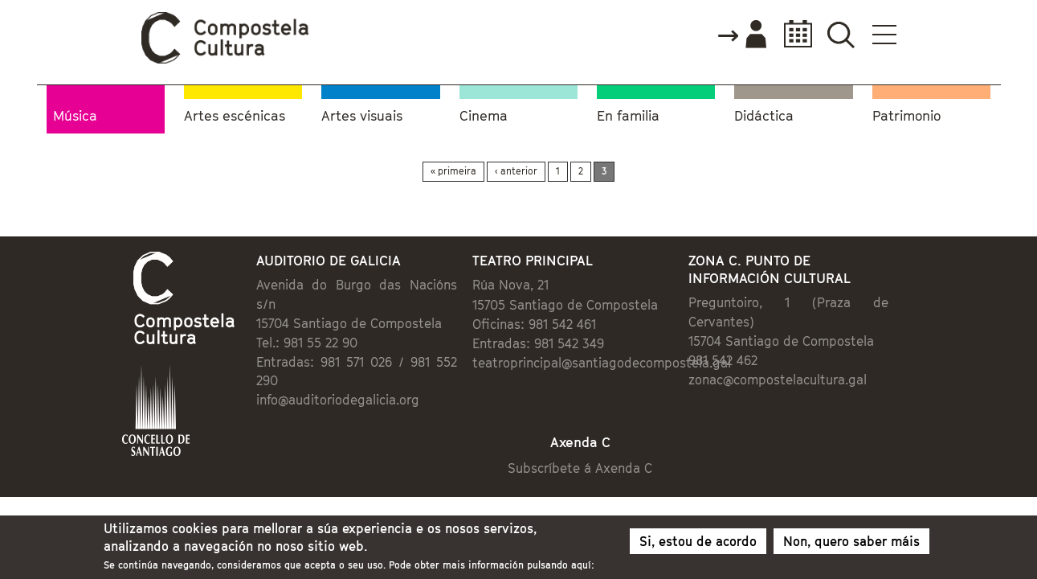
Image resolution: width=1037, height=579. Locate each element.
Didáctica (764, 113)
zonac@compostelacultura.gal (820, 363)
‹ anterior (516, 168)
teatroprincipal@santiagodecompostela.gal (590, 364)
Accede (838, 35)
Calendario (889, 34)
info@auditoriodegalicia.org (272, 364)
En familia (628, 113)
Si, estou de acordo (698, 545)
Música (75, 113)
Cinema (483, 113)
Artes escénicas (234, 113)
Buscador (938, 34)
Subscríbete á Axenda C (596, 438)
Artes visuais (361, 113)
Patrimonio (906, 113)
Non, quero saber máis (851, 545)
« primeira (453, 168)
